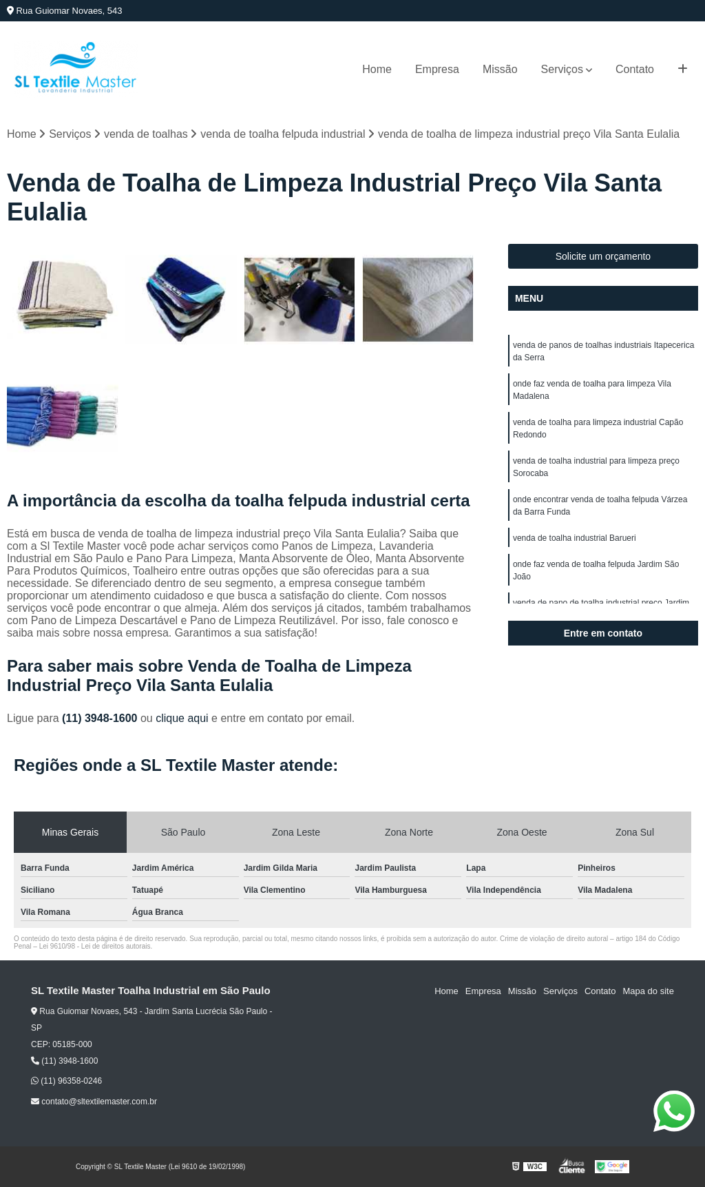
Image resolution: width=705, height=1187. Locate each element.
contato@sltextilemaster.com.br (94, 1101)
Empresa (437, 69)
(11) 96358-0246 (66, 1081)
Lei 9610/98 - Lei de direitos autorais (95, 946)
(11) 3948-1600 (101, 718)
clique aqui (182, 718)
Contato (634, 69)
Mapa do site (647, 991)
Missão (500, 69)
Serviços (562, 69)
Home (377, 69)
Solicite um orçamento (603, 256)
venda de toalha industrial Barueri (574, 538)
